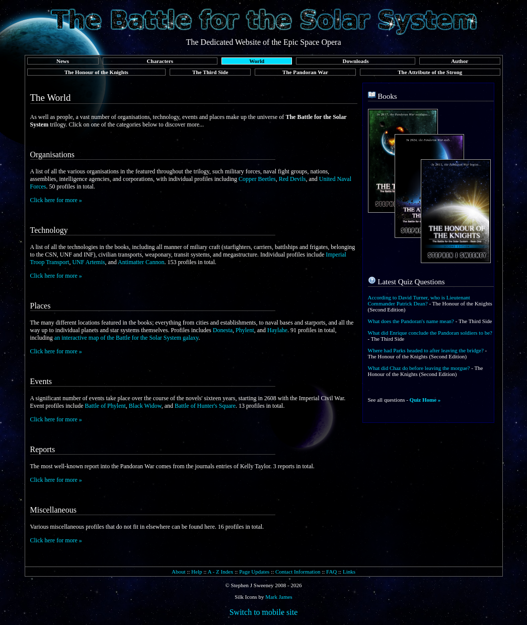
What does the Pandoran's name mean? (411, 321)
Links (349, 572)
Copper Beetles (257, 178)
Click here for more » (56, 200)
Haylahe (277, 330)
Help (196, 572)
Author (459, 61)
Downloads (356, 61)
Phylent (245, 330)
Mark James (278, 597)
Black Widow (145, 405)
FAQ (331, 572)
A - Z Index (221, 572)
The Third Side (210, 72)
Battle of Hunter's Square (205, 405)
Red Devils (292, 178)
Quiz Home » (425, 400)
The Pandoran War (305, 72)
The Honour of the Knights (96, 72)
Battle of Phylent (105, 405)
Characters (160, 61)
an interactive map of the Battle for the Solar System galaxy (126, 337)
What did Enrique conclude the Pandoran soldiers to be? (430, 333)
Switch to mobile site (264, 612)
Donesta (223, 330)
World (256, 61)
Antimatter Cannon (141, 262)
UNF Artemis (88, 262)
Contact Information (298, 572)
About (179, 572)
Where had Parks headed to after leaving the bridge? (426, 350)
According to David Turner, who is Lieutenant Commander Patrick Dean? (419, 300)
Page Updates (254, 572)
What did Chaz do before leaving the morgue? (419, 368)
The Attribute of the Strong (430, 72)
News (62, 61)
